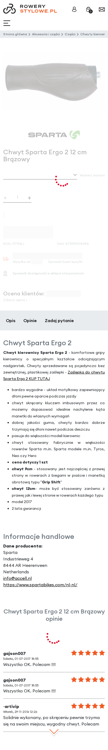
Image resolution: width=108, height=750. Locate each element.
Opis (10, 320)
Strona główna (15, 34)
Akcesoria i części (46, 34)
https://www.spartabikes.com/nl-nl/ (40, 584)
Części (70, 34)
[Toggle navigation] (7, 23)
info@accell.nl (17, 578)
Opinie (30, 320)
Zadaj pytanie (59, 320)
